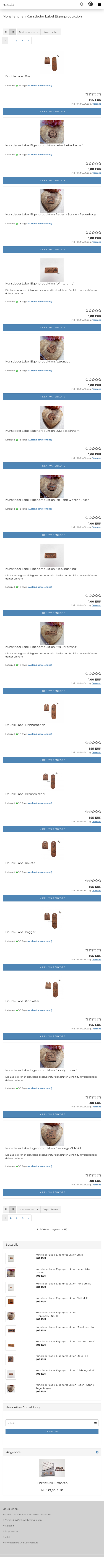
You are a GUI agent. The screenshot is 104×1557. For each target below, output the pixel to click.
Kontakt (9, 1525)
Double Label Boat (18, 76)
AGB (7, 1537)
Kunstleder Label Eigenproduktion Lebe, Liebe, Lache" (44, 145)
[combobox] (29, 32)
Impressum (11, 1531)
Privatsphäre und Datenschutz (21, 1542)
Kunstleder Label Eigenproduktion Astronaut (37, 361)
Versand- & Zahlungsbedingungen (23, 1520)
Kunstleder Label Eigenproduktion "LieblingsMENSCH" (44, 1148)
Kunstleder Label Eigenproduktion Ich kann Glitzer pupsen (47, 500)
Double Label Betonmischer (25, 794)
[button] (6, 32)
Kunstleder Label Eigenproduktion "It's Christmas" (41, 647)
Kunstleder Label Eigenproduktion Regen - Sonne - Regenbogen (51, 214)
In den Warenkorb (52, 111)
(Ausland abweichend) (39, 85)
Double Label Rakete (20, 863)
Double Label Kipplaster (22, 1001)
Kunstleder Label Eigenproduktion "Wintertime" (39, 283)
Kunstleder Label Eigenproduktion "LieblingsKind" (41, 569)
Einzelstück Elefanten (52, 1483)
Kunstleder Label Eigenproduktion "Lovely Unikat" (41, 1070)
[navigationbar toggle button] (99, 4)
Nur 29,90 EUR (52, 1490)
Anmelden (52, 1431)
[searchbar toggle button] (81, 4)
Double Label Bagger (20, 932)
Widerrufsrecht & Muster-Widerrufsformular (28, 1514)
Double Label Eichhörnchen (25, 725)
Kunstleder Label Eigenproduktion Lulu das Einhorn (42, 430)
